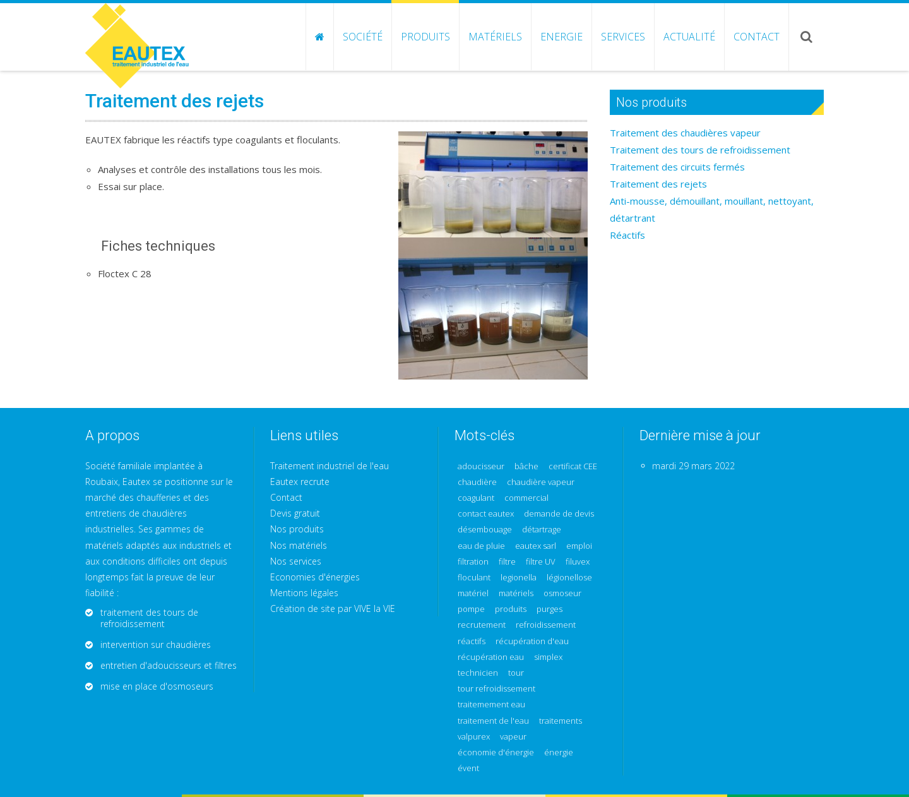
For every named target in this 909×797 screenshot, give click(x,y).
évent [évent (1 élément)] (468, 768)
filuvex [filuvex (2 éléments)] (578, 562)
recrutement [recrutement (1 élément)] (482, 625)
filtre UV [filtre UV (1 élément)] (541, 562)
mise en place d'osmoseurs (156, 686)
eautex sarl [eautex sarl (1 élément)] (535, 546)
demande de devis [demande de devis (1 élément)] (559, 514)
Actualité (689, 37)
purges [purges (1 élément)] (549, 609)
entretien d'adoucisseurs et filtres (168, 665)
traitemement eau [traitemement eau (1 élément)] (491, 704)
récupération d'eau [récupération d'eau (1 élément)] (532, 641)
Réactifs (627, 235)
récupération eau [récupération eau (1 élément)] (491, 657)
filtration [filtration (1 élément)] (473, 562)
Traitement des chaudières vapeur (685, 132)
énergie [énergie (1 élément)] (558, 752)
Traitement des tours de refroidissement (700, 149)
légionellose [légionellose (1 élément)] (569, 577)
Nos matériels (298, 545)
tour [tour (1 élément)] (516, 673)
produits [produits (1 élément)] (510, 609)
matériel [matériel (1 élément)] (473, 593)
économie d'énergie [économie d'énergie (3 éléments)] (496, 752)
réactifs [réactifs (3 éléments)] (471, 641)
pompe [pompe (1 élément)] (471, 609)
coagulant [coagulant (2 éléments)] (476, 498)
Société (363, 37)
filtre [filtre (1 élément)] (507, 562)
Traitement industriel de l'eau (329, 466)
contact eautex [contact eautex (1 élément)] (486, 514)
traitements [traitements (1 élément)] (560, 721)
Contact (757, 37)
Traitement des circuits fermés (677, 166)
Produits (425, 37)
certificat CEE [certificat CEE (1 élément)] (573, 466)
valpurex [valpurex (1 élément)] (474, 737)
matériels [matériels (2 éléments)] (516, 593)
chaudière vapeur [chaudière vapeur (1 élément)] (540, 482)
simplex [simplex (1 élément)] (548, 657)
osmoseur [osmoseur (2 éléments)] (562, 593)
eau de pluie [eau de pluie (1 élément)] (481, 546)
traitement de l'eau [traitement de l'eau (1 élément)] (493, 721)
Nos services (295, 561)
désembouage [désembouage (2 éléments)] (485, 529)
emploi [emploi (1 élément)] (579, 546)
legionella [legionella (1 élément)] (519, 577)
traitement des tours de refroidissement (149, 618)
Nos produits (297, 529)
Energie (561, 37)
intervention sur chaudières (155, 644)
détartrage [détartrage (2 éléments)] (541, 529)
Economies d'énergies (315, 577)
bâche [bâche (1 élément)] (526, 466)
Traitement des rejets (658, 183)
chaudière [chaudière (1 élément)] (477, 482)
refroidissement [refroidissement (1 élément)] (546, 625)
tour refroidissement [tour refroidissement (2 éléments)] (496, 689)
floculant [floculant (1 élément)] (474, 577)
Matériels (495, 37)
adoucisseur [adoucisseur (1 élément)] (481, 466)
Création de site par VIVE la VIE (332, 608)
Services (623, 37)
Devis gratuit (295, 513)
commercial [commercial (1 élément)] (526, 498)
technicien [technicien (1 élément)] (478, 673)
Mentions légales (304, 593)
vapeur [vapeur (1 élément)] (513, 737)
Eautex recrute (300, 482)
